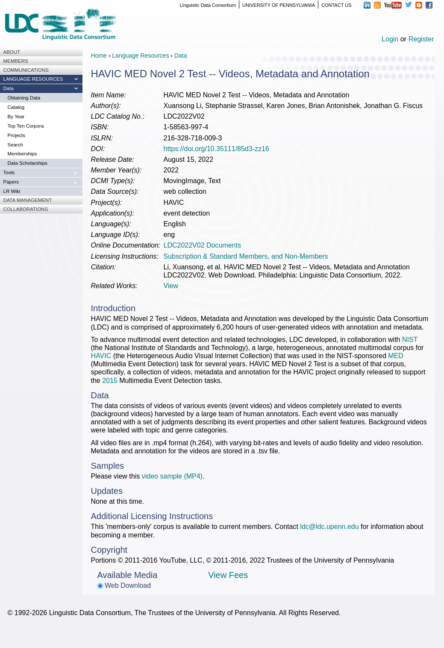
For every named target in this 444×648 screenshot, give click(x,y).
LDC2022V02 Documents (202, 245)
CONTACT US (336, 5)
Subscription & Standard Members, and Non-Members (246, 256)
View (171, 285)
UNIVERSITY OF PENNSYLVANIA (278, 5)
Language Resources (140, 55)
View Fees (228, 575)
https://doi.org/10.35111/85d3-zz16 (216, 148)
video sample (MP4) (172, 476)
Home (99, 55)
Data (180, 55)
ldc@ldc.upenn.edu (329, 526)
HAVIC (101, 355)
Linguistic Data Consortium (208, 5)
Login (390, 39)
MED (395, 355)
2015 (110, 380)
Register (421, 39)
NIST (410, 339)
